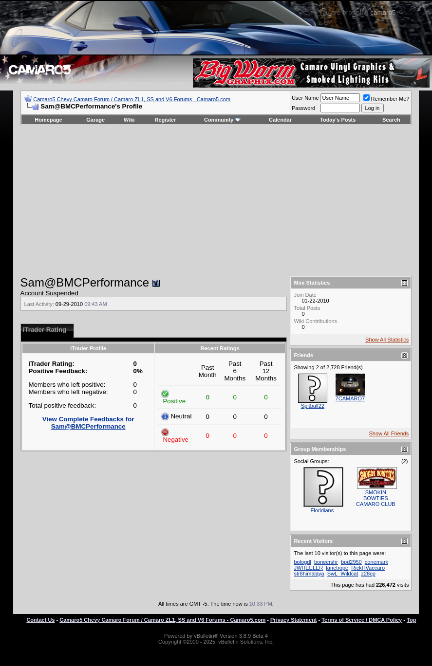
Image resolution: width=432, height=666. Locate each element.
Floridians (322, 510)
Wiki (129, 120)
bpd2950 (351, 562)
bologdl (302, 562)
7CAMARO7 (350, 398)
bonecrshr (326, 562)
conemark (376, 562)
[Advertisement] (215, 200)
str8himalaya (309, 573)
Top (411, 620)
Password (303, 108)
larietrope (337, 568)
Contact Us (40, 620)
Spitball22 (312, 406)
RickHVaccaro (368, 568)
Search (391, 120)
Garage (95, 120)
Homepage (48, 120)
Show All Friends (389, 433)
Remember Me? (386, 99)
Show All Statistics (387, 339)
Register (165, 120)
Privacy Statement (293, 620)
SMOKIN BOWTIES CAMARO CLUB (375, 498)
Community (222, 120)
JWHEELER (308, 568)
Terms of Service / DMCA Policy (361, 620)
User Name (305, 98)
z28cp (368, 573)
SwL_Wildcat (342, 573)
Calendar (280, 120)
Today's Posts (338, 120)
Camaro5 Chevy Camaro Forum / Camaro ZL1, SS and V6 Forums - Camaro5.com (131, 99)
